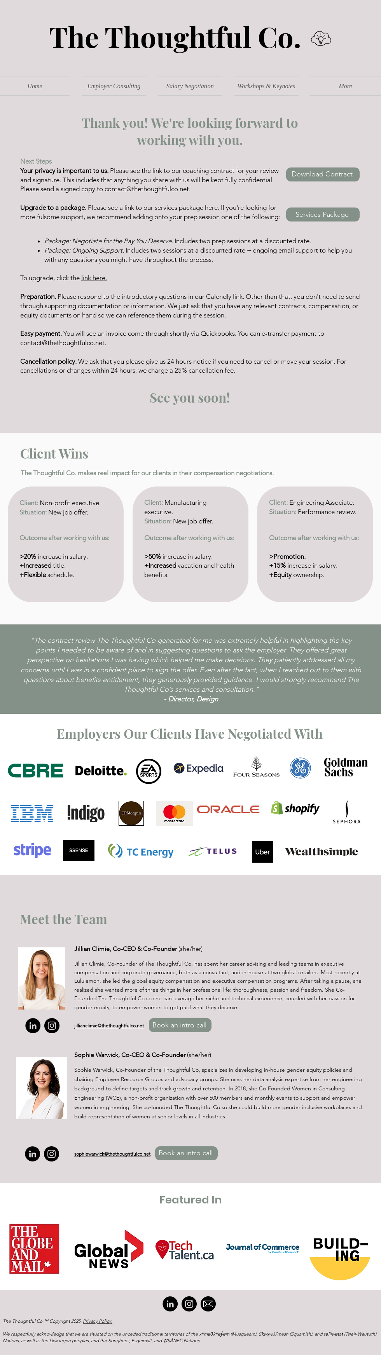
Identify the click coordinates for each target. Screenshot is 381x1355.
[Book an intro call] (180, 1025)
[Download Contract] (323, 174)
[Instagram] (51, 1025)
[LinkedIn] (32, 1025)
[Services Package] (323, 214)
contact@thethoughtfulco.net (62, 343)
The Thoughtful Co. (169, 36)
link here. (94, 278)
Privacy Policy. (97, 1321)
